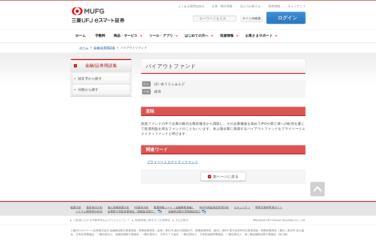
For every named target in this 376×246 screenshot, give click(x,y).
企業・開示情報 (222, 6)
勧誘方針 (75, 207)
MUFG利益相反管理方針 (214, 207)
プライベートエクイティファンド (172, 162)
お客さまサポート (259, 35)
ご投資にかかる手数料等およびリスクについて (101, 220)
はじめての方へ (197, 35)
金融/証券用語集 (104, 47)
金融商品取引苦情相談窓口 (187, 211)
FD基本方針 (141, 207)
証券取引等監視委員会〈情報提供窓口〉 (135, 211)
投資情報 (227, 35)
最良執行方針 (94, 207)
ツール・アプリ (161, 35)
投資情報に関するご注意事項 (152, 220)
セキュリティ (242, 207)
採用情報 (274, 6)
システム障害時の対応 (89, 211)
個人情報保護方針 (118, 207)
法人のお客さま (250, 6)
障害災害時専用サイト (268, 207)
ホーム (80, 35)
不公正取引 (182, 220)
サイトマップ (297, 6)
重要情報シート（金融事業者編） (174, 207)
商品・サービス (126, 35)
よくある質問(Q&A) (191, 6)
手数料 (100, 35)
